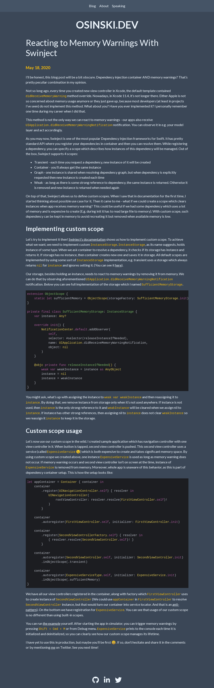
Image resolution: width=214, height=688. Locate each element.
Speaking (118, 6)
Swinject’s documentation (87, 239)
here (118, 265)
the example (51, 623)
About (104, 6)
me (53, 647)
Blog (92, 6)
